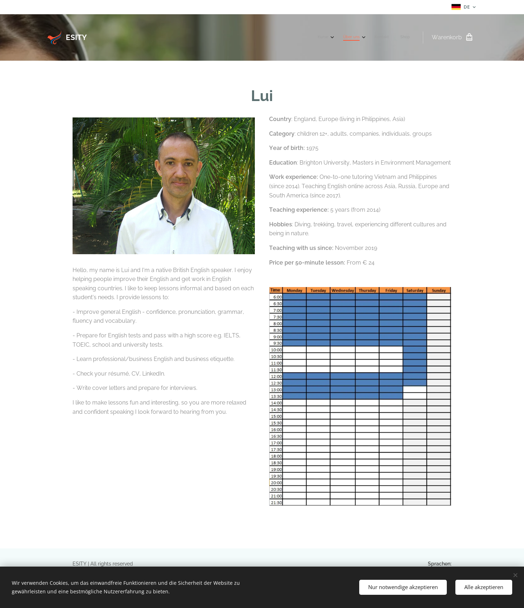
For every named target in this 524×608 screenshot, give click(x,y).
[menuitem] (372, 37)
